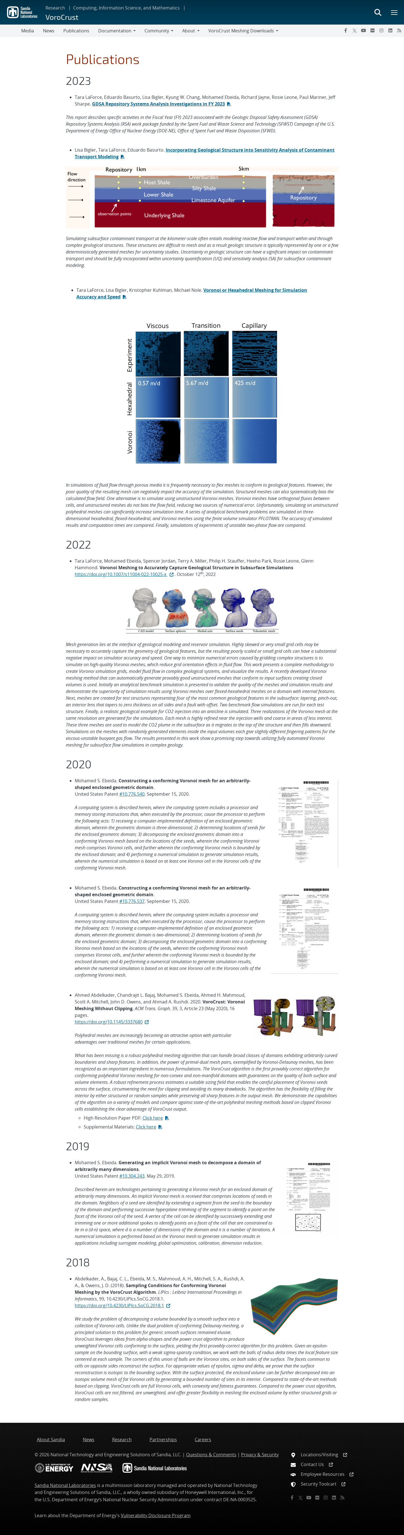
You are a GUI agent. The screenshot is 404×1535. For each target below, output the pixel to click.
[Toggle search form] (378, 12)
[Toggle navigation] (10, 31)
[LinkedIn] (390, 30)
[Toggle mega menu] (394, 12)
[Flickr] (372, 30)
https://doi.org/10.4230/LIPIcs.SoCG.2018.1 (123, 1305)
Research (55, 8)
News (48, 31)
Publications (76, 31)
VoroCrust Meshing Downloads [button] (241, 31)
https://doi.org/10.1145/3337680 (112, 1022)
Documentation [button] (114, 31)
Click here (153, 1118)
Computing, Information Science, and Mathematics (126, 8)
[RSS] (399, 30)
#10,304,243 (132, 1176)
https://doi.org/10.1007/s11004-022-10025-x (125, 574)
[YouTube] (363, 30)
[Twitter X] (354, 30)
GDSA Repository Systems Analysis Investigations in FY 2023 (158, 104)
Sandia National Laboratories (65, 1485)
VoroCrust (61, 17)
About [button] (188, 31)
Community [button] (157, 31)
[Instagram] (381, 30)
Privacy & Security (260, 1455)
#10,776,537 (132, 901)
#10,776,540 (132, 794)
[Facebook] (346, 30)
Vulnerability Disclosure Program (156, 1515)
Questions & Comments (211, 1455)
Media (27, 31)
